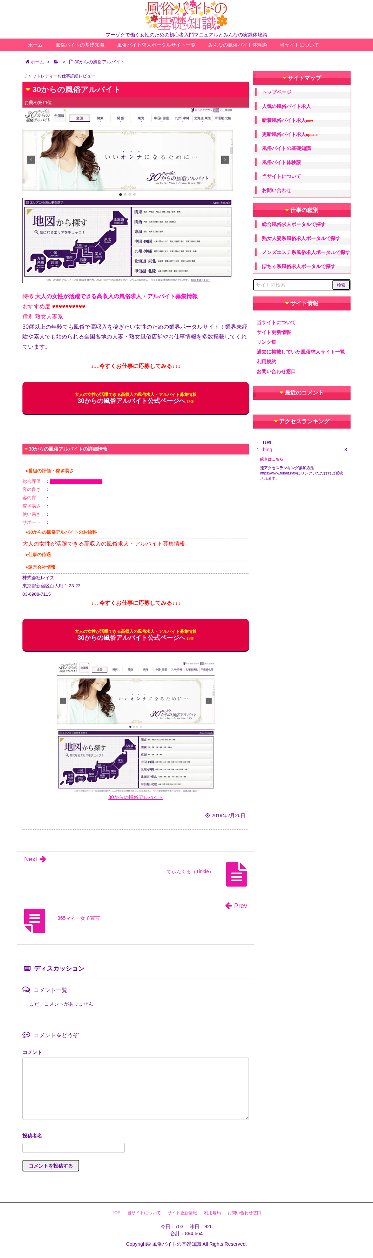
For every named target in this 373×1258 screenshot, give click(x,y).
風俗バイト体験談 (281, 162)
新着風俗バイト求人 (287, 120)
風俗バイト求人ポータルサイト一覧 (156, 45)
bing (267, 449)
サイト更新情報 (274, 332)
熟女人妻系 (49, 317)
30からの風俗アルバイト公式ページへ (136, 398)
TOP (116, 1212)
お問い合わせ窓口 (276, 371)
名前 (135, 1136)
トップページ (276, 92)
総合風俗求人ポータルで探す (294, 224)
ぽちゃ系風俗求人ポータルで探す (298, 266)
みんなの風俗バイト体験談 (237, 45)
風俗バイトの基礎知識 (79, 45)
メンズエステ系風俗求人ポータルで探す (306, 252)
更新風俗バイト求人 (290, 134)
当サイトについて (299, 45)
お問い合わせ (276, 190)
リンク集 (266, 342)
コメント (32, 1052)
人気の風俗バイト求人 (286, 106)
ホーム (35, 45)
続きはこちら (271, 459)
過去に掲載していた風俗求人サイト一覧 (301, 352)
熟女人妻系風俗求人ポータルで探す (301, 238)
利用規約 (266, 361)
